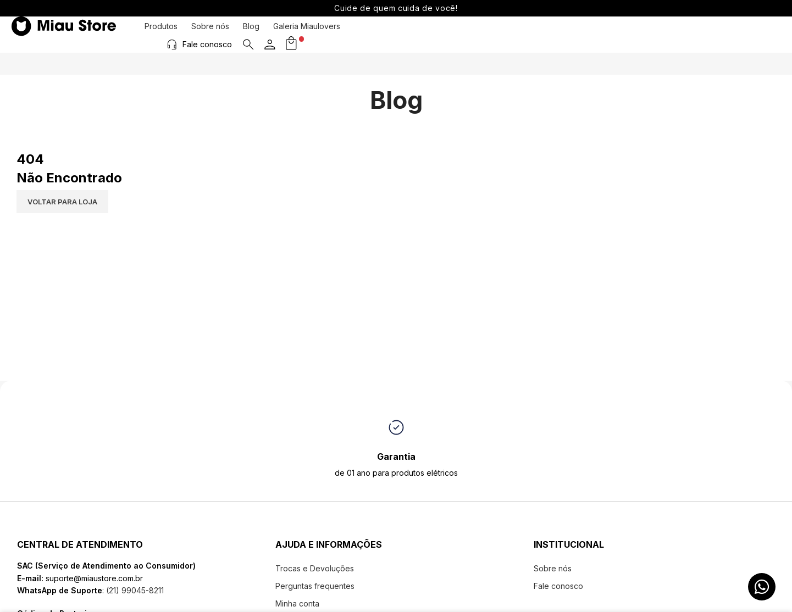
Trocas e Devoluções (314, 568)
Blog (251, 34)
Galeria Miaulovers (306, 34)
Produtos (161, 34)
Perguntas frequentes (315, 586)
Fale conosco (690, 33)
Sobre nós (210, 34)
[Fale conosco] (655, 34)
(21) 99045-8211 (134, 590)
